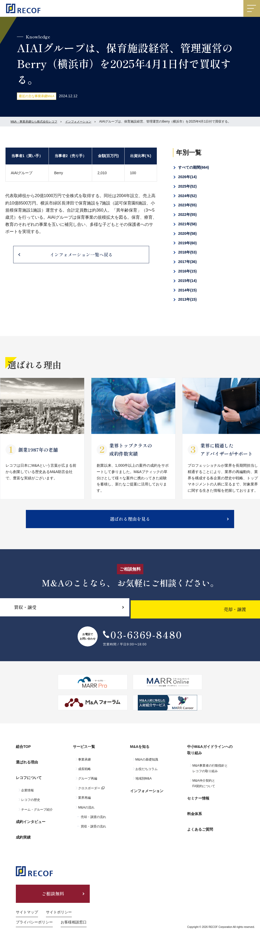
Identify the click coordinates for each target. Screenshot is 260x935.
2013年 (187, 299)
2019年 (187, 243)
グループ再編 (87, 782)
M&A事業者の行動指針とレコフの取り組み (210, 772)
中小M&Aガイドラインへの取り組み (210, 756)
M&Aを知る (140, 753)
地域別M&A (143, 782)
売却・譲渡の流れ (93, 821)
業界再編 (84, 801)
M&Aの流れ (86, 811)
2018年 (187, 252)
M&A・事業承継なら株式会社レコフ (36, 121)
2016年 (187, 271)
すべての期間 (193, 167)
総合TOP (23, 753)
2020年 (187, 233)
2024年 (187, 196)
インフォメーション (84, 121)
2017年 (187, 262)
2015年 (187, 281)
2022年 (187, 214)
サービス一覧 (84, 753)
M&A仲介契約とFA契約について (203, 787)
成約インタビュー (30, 816)
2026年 (187, 177)
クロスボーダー (89, 792)
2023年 (187, 205)
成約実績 (23, 827)
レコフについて (29, 775)
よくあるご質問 (200, 823)
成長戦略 (84, 773)
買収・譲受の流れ (93, 830)
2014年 (187, 290)
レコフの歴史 (30, 796)
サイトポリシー (59, 902)
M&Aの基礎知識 (146, 763)
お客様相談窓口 (74, 912)
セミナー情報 (198, 800)
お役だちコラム (146, 773)
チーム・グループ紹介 (37, 805)
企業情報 (27, 786)
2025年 (187, 186)
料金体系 (194, 812)
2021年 (187, 224)
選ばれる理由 (27, 764)
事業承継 (84, 763)
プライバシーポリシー (34, 912)
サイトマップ (27, 902)
